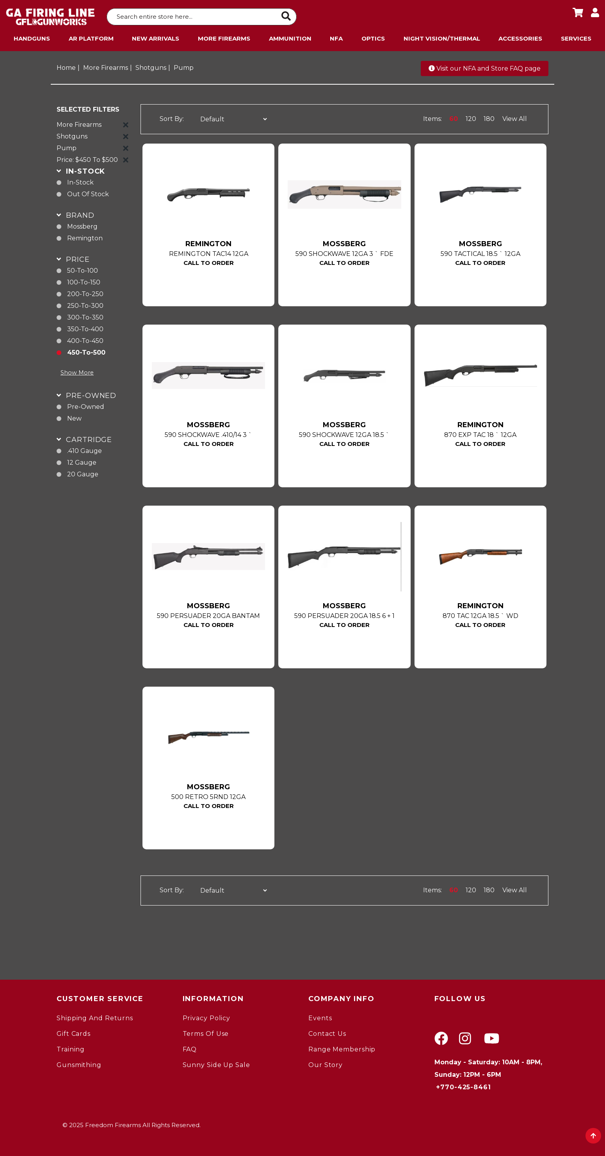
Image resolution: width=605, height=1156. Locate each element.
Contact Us (327, 1032)
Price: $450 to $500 (87, 158)
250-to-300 (85, 304)
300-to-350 (85, 316)
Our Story (325, 1063)
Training (71, 1047)
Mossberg (82, 225)
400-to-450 (85, 339)
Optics (373, 37)
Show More (77, 371)
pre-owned (85, 405)
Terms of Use (206, 1032)
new (74, 417)
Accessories (520, 37)
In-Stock (80, 181)
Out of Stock (88, 192)
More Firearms (224, 37)
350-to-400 (85, 327)
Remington (85, 236)
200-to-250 (85, 292)
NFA (336, 37)
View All (514, 117)
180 (489, 117)
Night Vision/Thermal (442, 37)
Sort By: (172, 117)
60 (453, 117)
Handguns (32, 37)
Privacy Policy (207, 1016)
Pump (184, 66)
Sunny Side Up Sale (216, 1063)
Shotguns (150, 66)
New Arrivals (155, 37)
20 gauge (82, 472)
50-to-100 (82, 269)
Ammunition (290, 37)
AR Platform (91, 37)
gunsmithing (79, 1063)
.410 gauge (84, 449)
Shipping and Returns (95, 1016)
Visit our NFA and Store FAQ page (485, 67)
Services (576, 37)
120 (471, 117)
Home (66, 66)
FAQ (190, 1047)
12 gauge (81, 461)
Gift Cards (74, 1032)
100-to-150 (83, 280)
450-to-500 (86, 351)
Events (320, 1016)
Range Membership (341, 1047)
